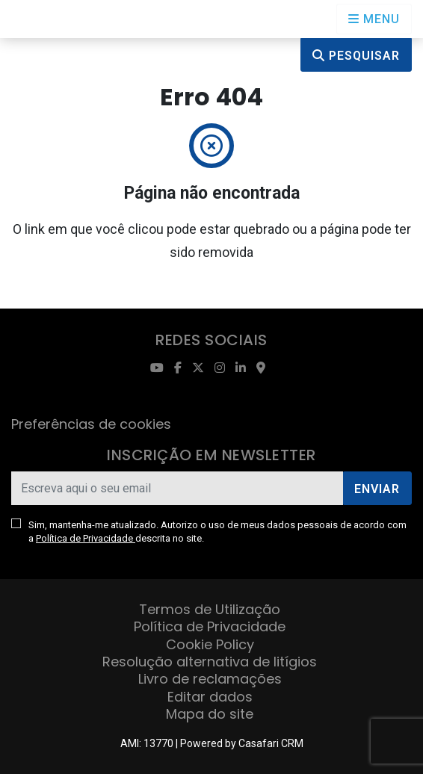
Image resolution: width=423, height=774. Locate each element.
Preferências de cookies (91, 424)
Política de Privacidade (85, 538)
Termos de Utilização (209, 609)
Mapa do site (209, 714)
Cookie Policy (210, 644)
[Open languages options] (374, 19)
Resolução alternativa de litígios (209, 661)
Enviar (377, 489)
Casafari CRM (270, 743)
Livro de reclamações (210, 678)
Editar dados (210, 696)
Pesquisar (356, 56)
